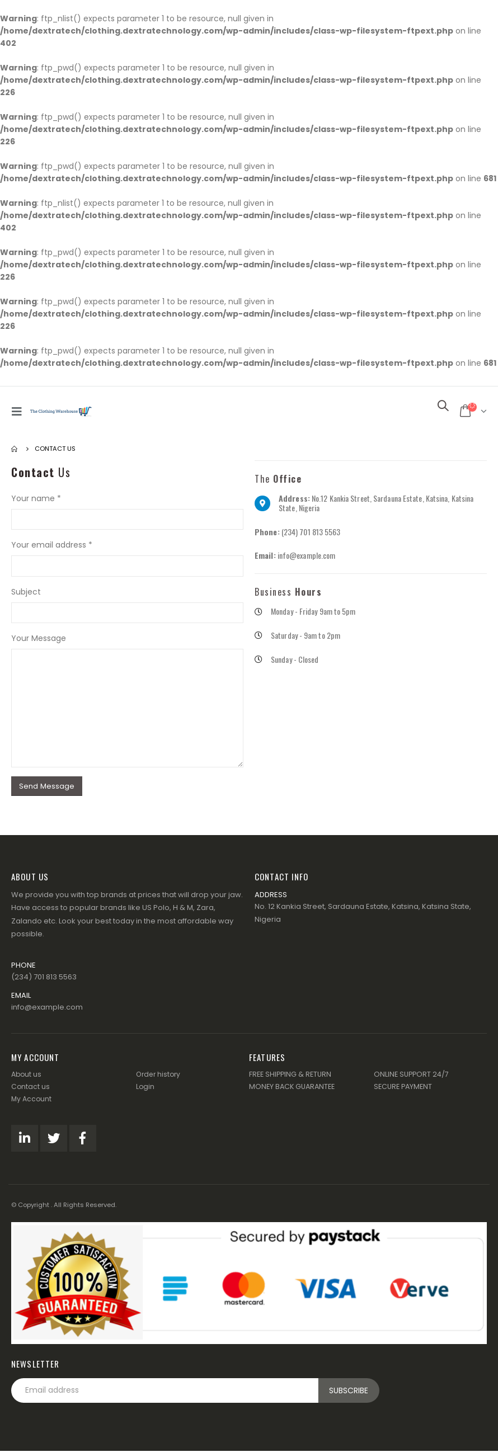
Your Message (38, 638)
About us (27, 1075)
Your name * (36, 498)
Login (145, 1087)
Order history (160, 1075)
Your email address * (51, 544)
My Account (32, 1100)
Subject (26, 591)
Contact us (30, 1087)
